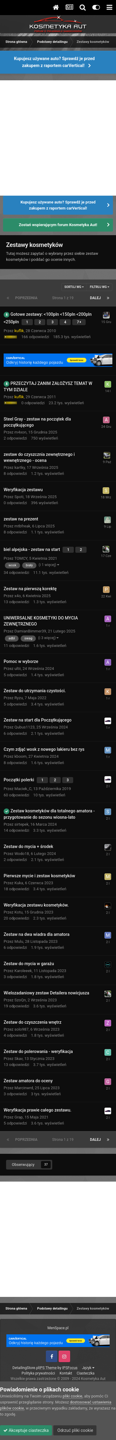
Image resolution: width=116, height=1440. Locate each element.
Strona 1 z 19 (63, 298)
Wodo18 (22, 853)
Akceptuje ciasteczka (26, 1430)
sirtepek (22, 824)
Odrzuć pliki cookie (74, 1430)
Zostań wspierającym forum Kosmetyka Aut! (58, 224)
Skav (19, 1058)
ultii (18, 668)
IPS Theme (48, 1368)
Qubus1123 (25, 727)
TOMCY (20, 558)
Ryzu (19, 698)
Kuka (19, 883)
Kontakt (66, 1373)
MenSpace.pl (57, 1328)
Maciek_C (23, 788)
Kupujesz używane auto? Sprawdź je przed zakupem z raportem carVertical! (54, 62)
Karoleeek (23, 970)
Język (88, 1368)
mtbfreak (22, 526)
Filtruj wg (99, 287)
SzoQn (20, 1000)
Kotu (19, 912)
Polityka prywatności (38, 1373)
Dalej (95, 298)
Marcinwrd (24, 1088)
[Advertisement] (58, 138)
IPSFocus (69, 1368)
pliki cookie (72, 1396)
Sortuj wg (74, 287)
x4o (18, 596)
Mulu (19, 941)
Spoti (19, 496)
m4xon (21, 432)
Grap (19, 1117)
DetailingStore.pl (25, 1368)
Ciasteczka (86, 1373)
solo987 (22, 1029)
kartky (20, 467)
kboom (21, 756)
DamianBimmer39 (30, 631)
